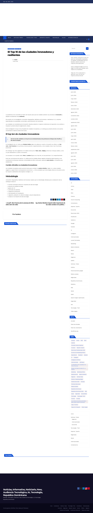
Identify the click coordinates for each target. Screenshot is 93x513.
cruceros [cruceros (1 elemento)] (73, 347)
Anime (72, 186)
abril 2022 (73, 139)
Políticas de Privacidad (64, 510)
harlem (15, 59)
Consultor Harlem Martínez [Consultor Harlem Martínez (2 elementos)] (77, 345)
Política (73, 267)
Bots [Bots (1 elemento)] (85, 340)
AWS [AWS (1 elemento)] (82, 340)
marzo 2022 (74, 142)
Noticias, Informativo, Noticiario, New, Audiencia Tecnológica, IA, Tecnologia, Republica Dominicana (23, 492)
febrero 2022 (74, 146)
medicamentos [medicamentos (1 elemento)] (74, 374)
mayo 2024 (73, 98)
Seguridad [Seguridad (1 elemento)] (77, 393)
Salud (64, 37)
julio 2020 (73, 166)
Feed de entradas (75, 324)
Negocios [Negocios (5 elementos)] (73, 376)
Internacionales (73, 37)
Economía (73, 209)
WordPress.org (74, 331)
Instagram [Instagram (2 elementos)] (76, 357)
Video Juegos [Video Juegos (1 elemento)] (84, 407)
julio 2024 (73, 92)
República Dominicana (76, 280)
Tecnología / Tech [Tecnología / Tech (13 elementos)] (81, 396)
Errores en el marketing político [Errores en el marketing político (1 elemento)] (78, 352)
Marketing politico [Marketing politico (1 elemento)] (81, 371)
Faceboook (73, 216)
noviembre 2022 (75, 115)
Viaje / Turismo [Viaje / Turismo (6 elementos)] (74, 404)
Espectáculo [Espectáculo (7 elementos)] (74, 355)
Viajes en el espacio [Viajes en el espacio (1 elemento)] (75, 407)
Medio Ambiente (75, 247)
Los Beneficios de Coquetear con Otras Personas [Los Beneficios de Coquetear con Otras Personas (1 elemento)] (78, 365)
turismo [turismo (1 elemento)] (73, 398)
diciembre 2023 (75, 109)
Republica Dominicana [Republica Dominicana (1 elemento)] (76, 388)
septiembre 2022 (75, 122)
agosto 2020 (74, 163)
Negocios (73, 257)
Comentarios (74, 203)
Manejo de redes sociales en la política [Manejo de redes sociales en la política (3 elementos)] (78, 369)
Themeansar (25, 508)
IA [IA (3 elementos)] (71, 357)
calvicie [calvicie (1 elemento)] (73, 342)
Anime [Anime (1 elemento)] (77, 340)
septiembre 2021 (75, 149)
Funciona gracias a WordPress (9, 508)
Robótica (73, 284)
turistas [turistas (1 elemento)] (78, 398)
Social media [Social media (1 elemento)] (84, 393)
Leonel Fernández (75, 240)
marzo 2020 (74, 169)
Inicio (9, 37)
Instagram (73, 233)
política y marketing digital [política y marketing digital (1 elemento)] (77, 379)
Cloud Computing (75, 199)
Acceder (73, 321)
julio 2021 (73, 156)
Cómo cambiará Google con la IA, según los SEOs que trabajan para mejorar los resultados (79, 68)
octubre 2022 (74, 119)
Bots (72, 193)
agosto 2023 (74, 112)
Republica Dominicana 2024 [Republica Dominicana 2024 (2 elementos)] (77, 391)
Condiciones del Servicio (75, 510)
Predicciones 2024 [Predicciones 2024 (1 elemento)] (75, 381)
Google (72, 223)
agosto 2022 (74, 125)
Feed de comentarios (76, 327)
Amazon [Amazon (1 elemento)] (73, 340)
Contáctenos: (56, 505)
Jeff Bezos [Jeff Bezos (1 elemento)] (82, 362)
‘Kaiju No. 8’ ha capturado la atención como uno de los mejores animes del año (78, 74)
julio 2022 (73, 129)
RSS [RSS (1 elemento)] (86, 391)
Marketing (73, 243)
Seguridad (73, 301)
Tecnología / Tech (31, 37)
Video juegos (74, 311)
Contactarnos (9, 41)
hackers (73, 226)
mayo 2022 (73, 136)
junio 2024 (73, 95)
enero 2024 (74, 105)
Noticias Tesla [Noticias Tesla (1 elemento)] (80, 376)
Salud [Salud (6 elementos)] (72, 393)
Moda (72, 253)
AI (71, 182)
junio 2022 (73, 132)
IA (71, 230)
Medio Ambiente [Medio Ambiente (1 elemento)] (82, 374)
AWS (72, 189)
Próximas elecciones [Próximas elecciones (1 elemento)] (75, 384)
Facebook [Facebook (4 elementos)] (80, 355)
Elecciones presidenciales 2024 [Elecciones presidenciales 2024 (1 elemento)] (78, 350)
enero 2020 (74, 173)
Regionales (56, 37)
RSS (72, 287)
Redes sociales (74, 274)
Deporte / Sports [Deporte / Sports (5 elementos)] (80, 347)
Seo (72, 304)
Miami (72, 250)
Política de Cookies (85, 510)
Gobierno (73, 220)
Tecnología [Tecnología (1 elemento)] (73, 396)
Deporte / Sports (45, 37)
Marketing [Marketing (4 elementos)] (73, 371)
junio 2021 (73, 159)
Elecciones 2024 (75, 213)
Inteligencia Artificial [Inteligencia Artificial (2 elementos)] (75, 359)
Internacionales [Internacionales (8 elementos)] (74, 362)
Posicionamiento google (77, 270)
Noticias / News (18, 37)
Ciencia (73, 196)
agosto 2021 (74, 152)
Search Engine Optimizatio (77, 297)
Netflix (72, 260)
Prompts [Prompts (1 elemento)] (83, 381)
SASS (72, 294)
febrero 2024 (74, 102)
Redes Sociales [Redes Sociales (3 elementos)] (74, 386)
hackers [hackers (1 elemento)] (85, 355)
